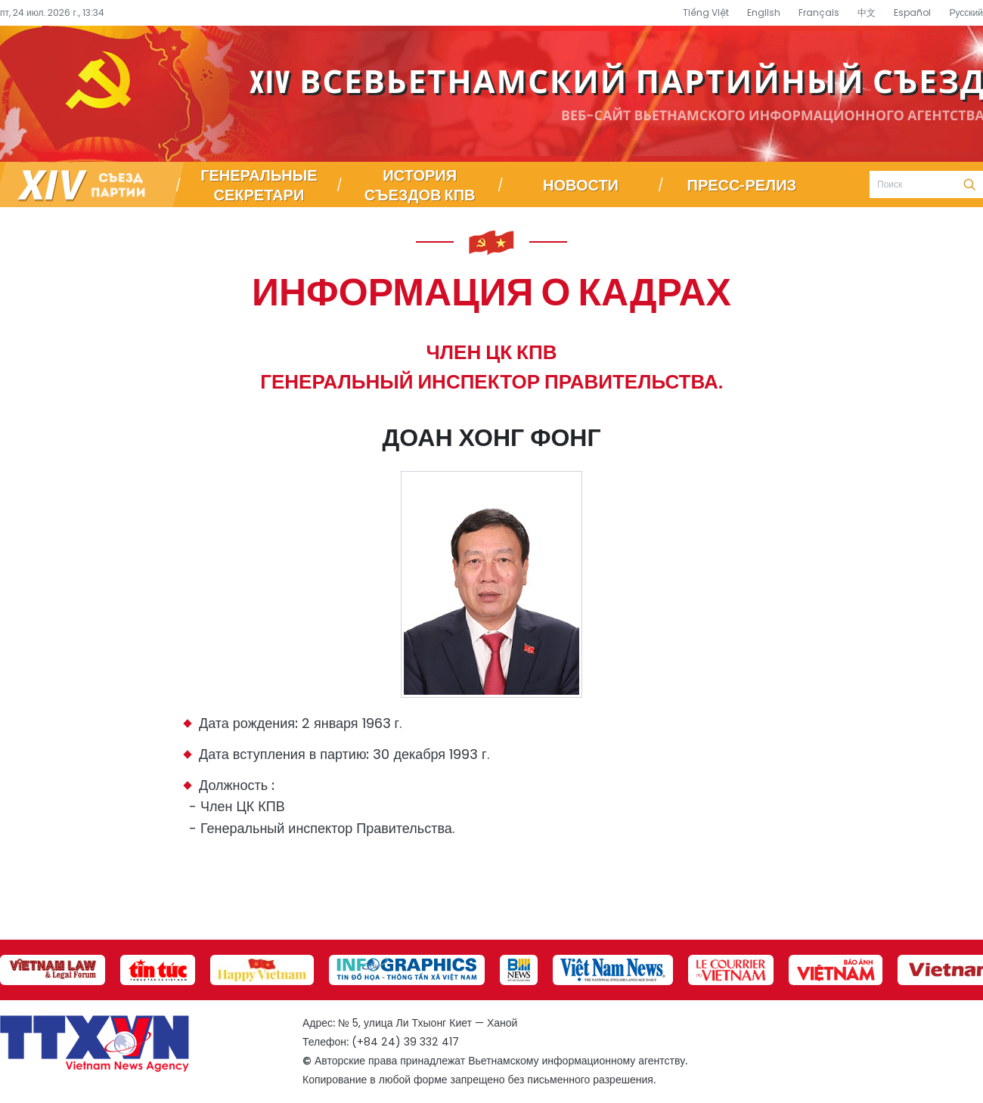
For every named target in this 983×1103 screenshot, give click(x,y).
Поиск (969, 184)
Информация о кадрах (491, 290)
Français (818, 12)
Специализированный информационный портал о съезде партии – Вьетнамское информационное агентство (491, 94)
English (763, 12)
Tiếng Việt (706, 12)
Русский (966, 12)
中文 (866, 12)
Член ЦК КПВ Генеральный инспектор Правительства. (491, 367)
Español (912, 12)
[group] (52, 970)
